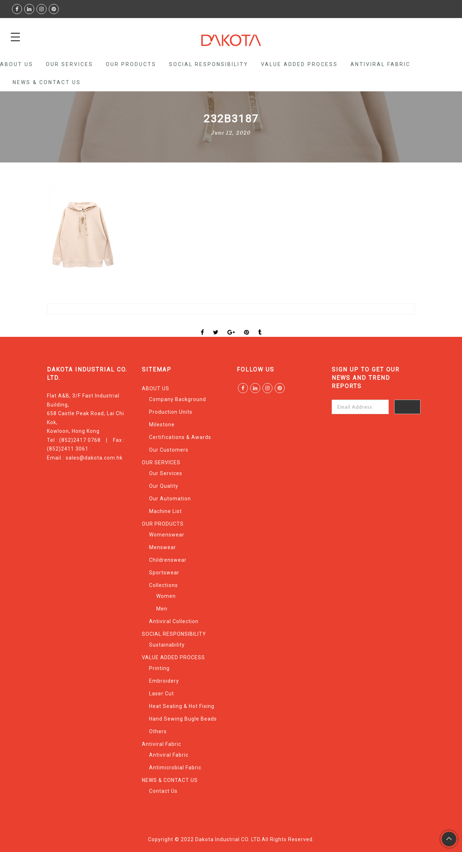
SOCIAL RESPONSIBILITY (208, 64)
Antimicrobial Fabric (175, 767)
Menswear (162, 547)
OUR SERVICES (69, 64)
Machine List (165, 511)
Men (161, 609)
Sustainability (167, 645)
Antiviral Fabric (380, 64)
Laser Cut (161, 693)
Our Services (165, 473)
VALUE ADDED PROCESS (299, 64)
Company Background (177, 399)
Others (158, 731)
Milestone (162, 424)
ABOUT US (16, 64)
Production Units (170, 412)
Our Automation (170, 498)
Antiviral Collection (174, 621)
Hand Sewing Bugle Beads (183, 719)
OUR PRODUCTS (131, 64)
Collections (163, 585)
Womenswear (166, 535)
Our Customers (168, 450)
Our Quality (163, 486)
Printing (159, 668)
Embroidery (164, 681)
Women (166, 596)
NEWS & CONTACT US (47, 82)
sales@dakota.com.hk (94, 458)
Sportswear (164, 572)
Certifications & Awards (180, 437)
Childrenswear (168, 560)
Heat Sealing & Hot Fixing (181, 706)
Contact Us (163, 791)
